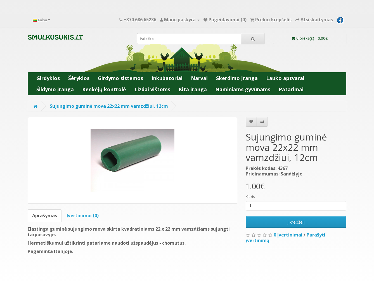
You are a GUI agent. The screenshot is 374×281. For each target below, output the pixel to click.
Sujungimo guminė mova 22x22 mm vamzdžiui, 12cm (109, 106)
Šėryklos (78, 78)
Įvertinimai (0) (83, 215)
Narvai (199, 78)
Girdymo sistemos (120, 78)
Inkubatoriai (167, 78)
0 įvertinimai (288, 235)
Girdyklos (48, 78)
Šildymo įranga (55, 89)
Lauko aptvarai (285, 78)
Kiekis (250, 196)
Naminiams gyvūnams (242, 89)
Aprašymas (44, 215)
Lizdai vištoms (152, 89)
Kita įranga (193, 89)
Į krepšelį (296, 222)
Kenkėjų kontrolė (104, 89)
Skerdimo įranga (237, 78)
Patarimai (291, 89)
